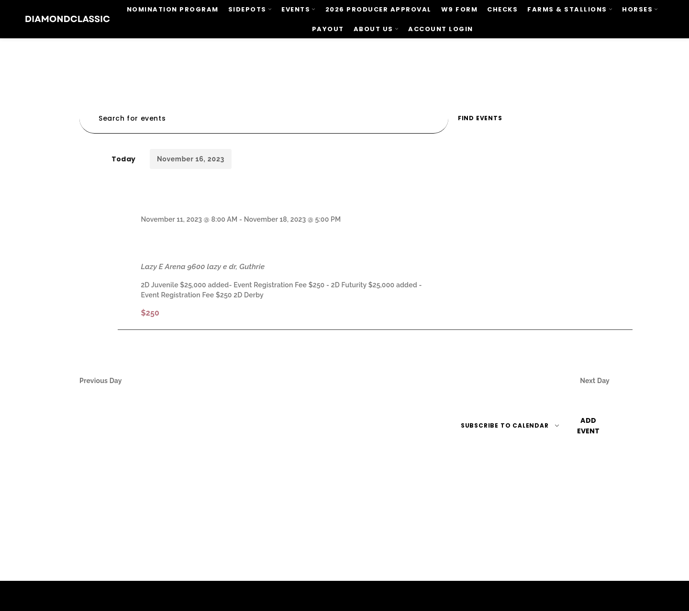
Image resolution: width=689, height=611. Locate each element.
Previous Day (100, 381)
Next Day (595, 381)
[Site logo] (67, 18)
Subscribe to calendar (505, 425)
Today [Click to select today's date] (123, 159)
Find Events (480, 118)
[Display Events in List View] (529, 118)
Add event (588, 426)
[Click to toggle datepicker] (191, 159)
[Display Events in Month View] (559, 118)
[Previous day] (82, 159)
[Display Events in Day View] (590, 118)
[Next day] (94, 159)
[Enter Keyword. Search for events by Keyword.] (263, 118)
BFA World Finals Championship (259, 242)
